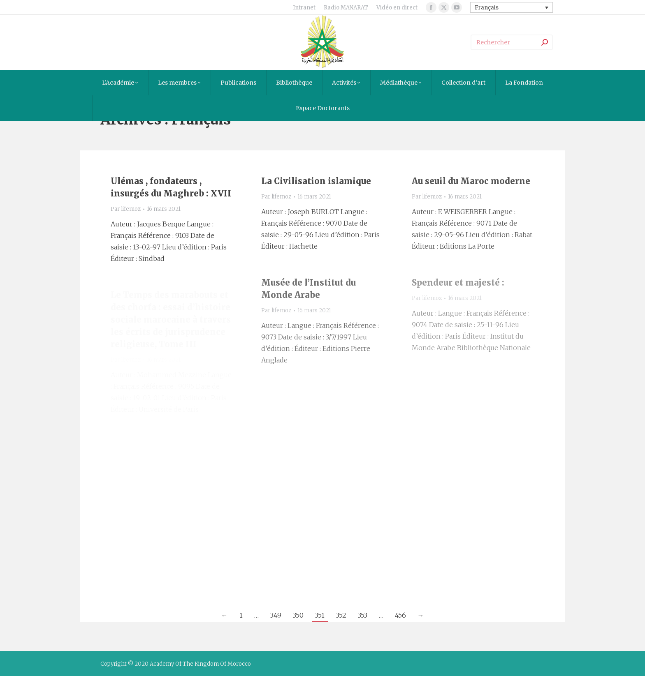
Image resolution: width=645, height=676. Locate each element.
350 (298, 615)
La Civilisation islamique (316, 181)
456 (400, 615)
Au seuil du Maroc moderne (471, 181)
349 (275, 615)
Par (126, 208)
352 (341, 615)
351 (320, 615)
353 (362, 615)
